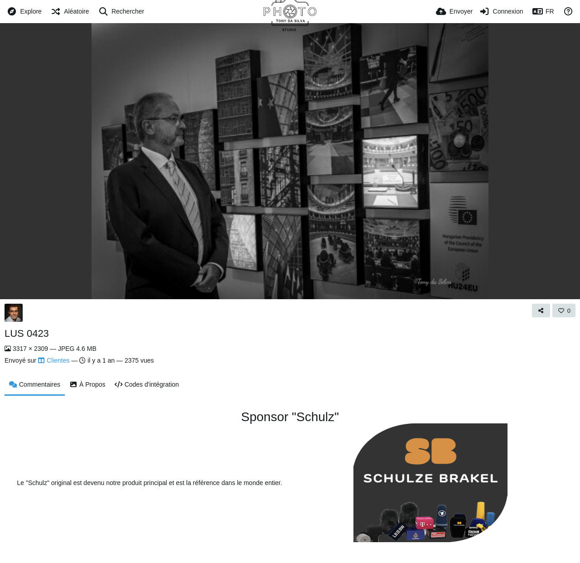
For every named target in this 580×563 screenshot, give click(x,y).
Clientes (54, 360)
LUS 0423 (27, 333)
